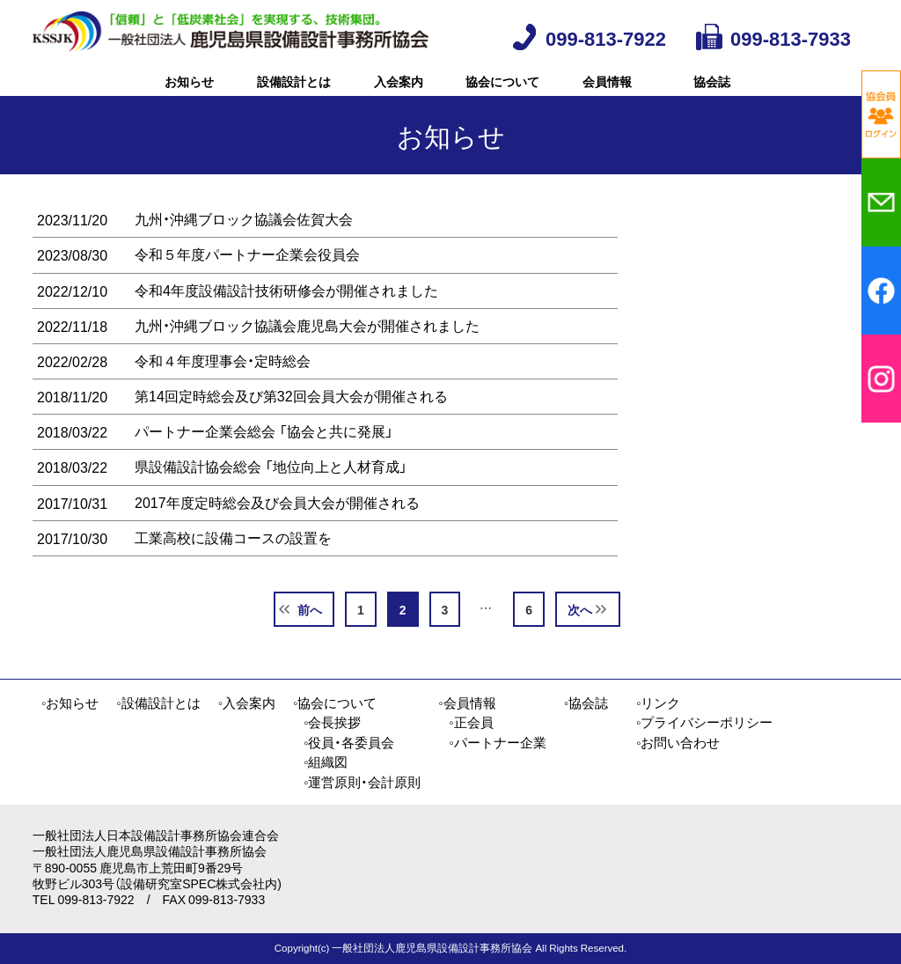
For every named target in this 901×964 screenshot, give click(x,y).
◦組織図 (326, 761)
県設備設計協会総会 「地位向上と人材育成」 (271, 491)
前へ (309, 635)
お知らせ (189, 93)
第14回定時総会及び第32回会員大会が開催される (291, 420)
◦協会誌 (586, 702)
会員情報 (607, 93)
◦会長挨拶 (332, 722)
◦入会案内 (246, 702)
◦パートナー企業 (497, 742)
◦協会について (335, 702)
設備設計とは (294, 93)
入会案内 (398, 93)
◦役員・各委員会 (349, 742)
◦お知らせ (70, 702)
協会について (502, 93)
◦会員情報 (466, 702)
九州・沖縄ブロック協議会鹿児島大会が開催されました (307, 350)
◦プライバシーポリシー (704, 722)
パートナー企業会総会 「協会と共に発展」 (264, 456)
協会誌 (711, 93)
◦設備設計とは (158, 702)
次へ (580, 635)
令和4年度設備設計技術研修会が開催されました (286, 314)
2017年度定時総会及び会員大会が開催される (277, 527)
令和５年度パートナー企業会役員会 (247, 279)
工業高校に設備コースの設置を (233, 562)
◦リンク (658, 702)
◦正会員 (471, 722)
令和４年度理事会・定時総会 (223, 385)
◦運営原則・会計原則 (362, 781)
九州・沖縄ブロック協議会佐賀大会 (244, 243)
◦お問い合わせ (678, 742)
